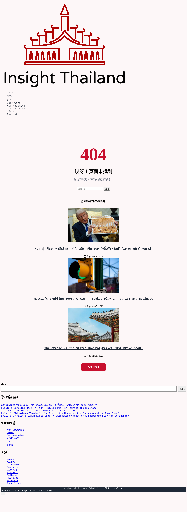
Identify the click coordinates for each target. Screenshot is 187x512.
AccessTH (12, 495)
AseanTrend (14, 498)
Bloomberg (13, 476)
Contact (12, 117)
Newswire (12, 479)
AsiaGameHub (70, 504)
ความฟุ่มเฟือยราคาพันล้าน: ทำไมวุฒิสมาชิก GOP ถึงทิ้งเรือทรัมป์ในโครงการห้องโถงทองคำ (94, 252)
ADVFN (10, 469)
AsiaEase (12, 486)
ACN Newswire (16, 107)
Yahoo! (92, 504)
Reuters (100, 504)
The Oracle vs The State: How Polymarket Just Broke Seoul (93, 353)
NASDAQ (11, 473)
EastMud (12, 482)
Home (10, 92)
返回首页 (93, 371)
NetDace (12, 489)
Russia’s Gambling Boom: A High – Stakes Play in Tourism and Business (93, 303)
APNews (108, 504)
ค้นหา (4, 389)
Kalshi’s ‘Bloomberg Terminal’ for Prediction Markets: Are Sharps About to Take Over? (60, 420)
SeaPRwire (13, 104)
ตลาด (10, 100)
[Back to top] (3, 509)
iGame (10, 114)
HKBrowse (12, 492)
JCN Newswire (16, 110)
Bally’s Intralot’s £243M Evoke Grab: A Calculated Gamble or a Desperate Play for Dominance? (65, 423)
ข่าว (9, 96)
